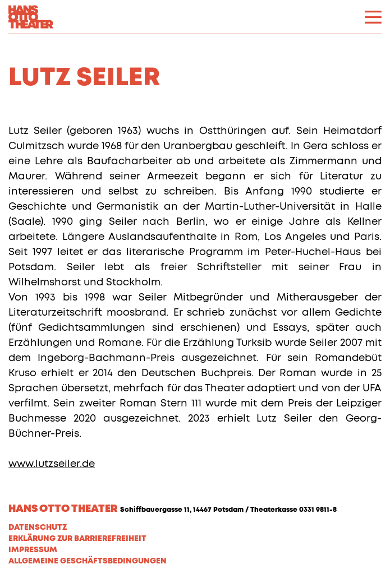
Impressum (32, 550)
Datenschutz (37, 527)
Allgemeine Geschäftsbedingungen (87, 561)
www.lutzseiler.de (51, 464)
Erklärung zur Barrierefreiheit (77, 539)
